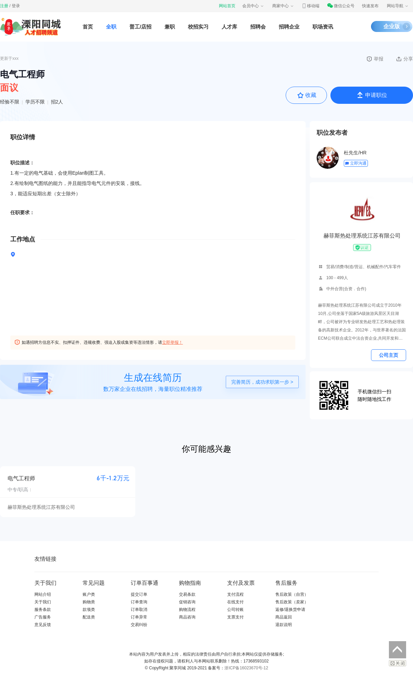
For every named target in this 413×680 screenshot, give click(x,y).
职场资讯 (323, 27)
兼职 (170, 27)
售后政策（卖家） (291, 602)
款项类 (89, 609)
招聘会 (258, 27)
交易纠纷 (139, 624)
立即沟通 (356, 163)
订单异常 (139, 617)
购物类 (89, 602)
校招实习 (198, 27)
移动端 (310, 5)
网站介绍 (42, 594)
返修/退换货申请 (290, 609)
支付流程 (235, 594)
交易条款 (187, 594)
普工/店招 (140, 27)
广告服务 (42, 617)
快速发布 (370, 5)
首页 (88, 27)
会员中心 (253, 5)
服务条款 (42, 609)
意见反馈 (42, 624)
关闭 (397, 663)
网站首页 (227, 5)
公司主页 (388, 355)
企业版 (391, 26)
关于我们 (42, 602)
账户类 (89, 594)
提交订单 (139, 594)
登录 (16, 5)
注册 (4, 5)
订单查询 (139, 602)
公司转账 (235, 609)
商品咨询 (187, 617)
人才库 (229, 27)
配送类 (89, 617)
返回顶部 (397, 649)
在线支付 (235, 602)
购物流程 (187, 609)
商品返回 (283, 617)
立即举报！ (172, 342)
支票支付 (235, 617)
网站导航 (398, 5)
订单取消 (139, 609)
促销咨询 (187, 602)
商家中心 (283, 5)
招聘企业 (289, 27)
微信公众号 (340, 5)
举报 (374, 58)
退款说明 (283, 624)
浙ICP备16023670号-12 (246, 668)
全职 (111, 27)
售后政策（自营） (291, 594)
